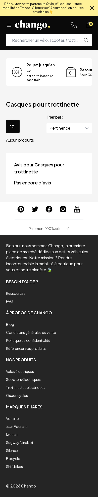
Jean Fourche (17, 426)
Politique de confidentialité (28, 340)
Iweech (12, 434)
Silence (12, 450)
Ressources (15, 293)
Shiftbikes (14, 466)
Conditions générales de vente (31, 332)
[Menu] (9, 25)
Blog (10, 324)
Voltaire (12, 418)
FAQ (9, 301)
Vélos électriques (20, 371)
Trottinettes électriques (25, 387)
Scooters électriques (23, 379)
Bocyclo (13, 458)
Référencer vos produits (26, 348)
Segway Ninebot (19, 442)
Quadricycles (17, 395)
